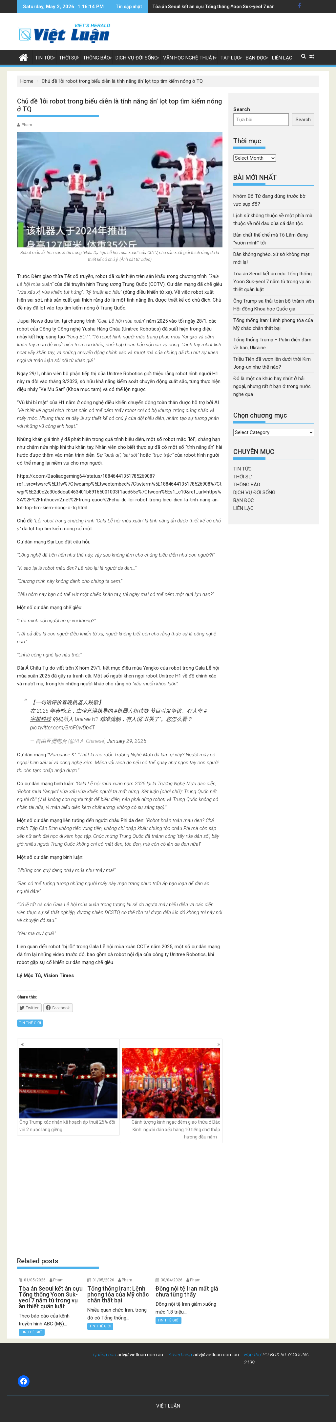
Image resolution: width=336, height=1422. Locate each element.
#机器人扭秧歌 (131, 711)
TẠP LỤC (230, 58)
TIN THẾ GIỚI (30, 1023)
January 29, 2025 (126, 741)
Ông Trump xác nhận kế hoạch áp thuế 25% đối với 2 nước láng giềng (68, 1090)
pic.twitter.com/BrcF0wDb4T (62, 727)
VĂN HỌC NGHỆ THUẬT (189, 58)
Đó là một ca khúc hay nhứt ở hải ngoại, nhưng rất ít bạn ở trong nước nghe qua (272, 386)
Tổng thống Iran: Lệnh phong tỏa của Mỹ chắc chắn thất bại (215, 6)
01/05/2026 (35, 1280)
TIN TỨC (44, 58)
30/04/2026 (171, 1280)
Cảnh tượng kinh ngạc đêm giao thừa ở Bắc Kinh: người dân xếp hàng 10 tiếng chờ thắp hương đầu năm (171, 1093)
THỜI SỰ (68, 58)
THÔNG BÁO (96, 58)
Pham (27, 125)
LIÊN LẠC (282, 58)
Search (241, 109)
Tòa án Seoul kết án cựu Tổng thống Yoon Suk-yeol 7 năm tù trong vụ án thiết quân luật (272, 281)
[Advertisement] (119, 1200)
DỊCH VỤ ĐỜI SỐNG (137, 58)
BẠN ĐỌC (256, 58)
